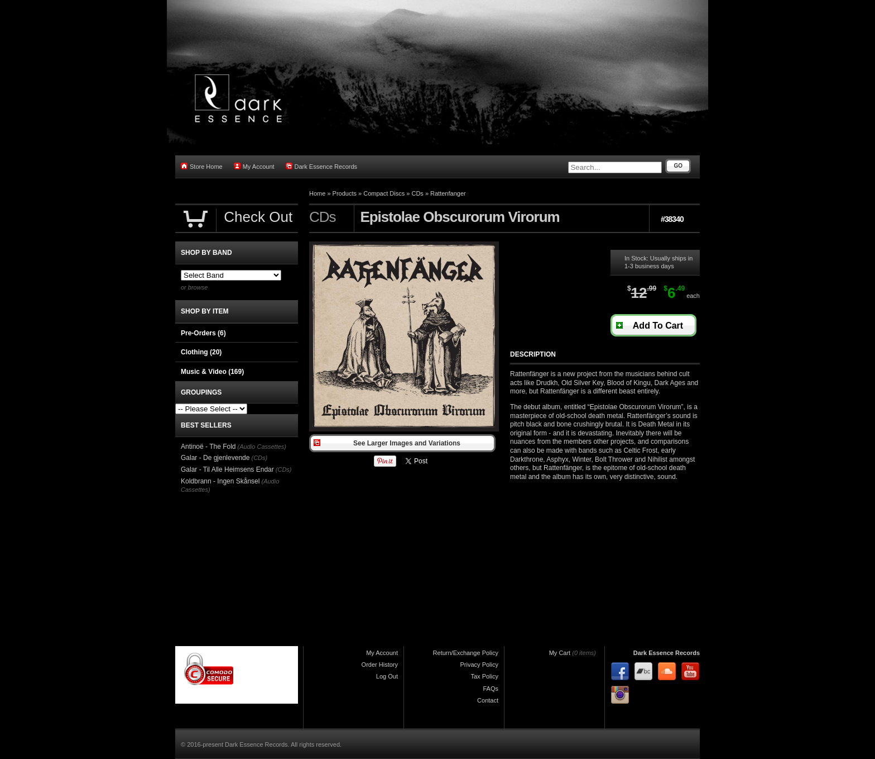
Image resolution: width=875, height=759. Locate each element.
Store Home (202, 166)
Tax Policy (484, 676)
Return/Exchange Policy (465, 652)
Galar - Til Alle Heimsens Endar (227, 469)
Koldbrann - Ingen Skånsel (220, 481)
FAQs (490, 688)
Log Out (387, 676)
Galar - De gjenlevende (215, 458)
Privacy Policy (479, 664)
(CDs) (259, 457)
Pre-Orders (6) (203, 333)
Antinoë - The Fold (208, 446)
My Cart (560, 652)
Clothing (201, 352)
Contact (487, 700)
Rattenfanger (448, 193)
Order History (380, 664)
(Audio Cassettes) (262, 446)
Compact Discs (384, 193)
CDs (417, 193)
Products (345, 193)
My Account (254, 166)
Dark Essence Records (322, 166)
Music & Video (212, 372)
